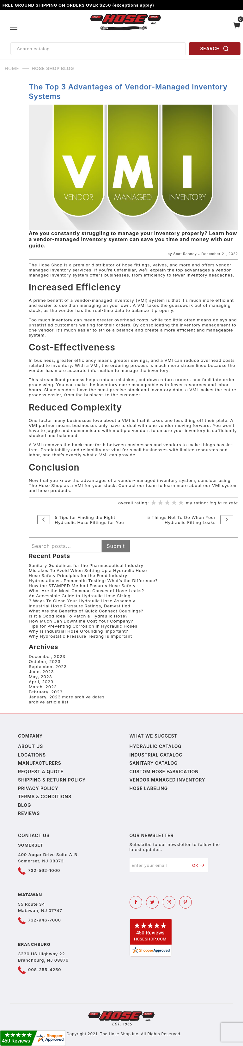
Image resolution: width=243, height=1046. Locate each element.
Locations (32, 754)
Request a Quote (41, 771)
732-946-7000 (44, 919)
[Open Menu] (14, 27)
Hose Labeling (149, 788)
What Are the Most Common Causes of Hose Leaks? (86, 590)
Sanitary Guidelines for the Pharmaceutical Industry (86, 565)
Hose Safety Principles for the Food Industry (78, 575)
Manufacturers (39, 763)
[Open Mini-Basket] (237, 27)
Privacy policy (38, 788)
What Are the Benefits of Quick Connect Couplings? (86, 610)
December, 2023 (47, 656)
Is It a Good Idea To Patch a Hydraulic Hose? (78, 615)
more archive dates (83, 696)
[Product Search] (98, 48)
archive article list (49, 701)
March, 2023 (43, 686)
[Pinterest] (185, 902)
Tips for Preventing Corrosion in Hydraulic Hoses (83, 626)
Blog (24, 805)
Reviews (29, 813)
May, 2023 (40, 676)
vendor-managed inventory (104, 300)
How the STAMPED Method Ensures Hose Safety (82, 585)
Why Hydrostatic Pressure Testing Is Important (80, 636)
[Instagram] (169, 902)
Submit (116, 546)
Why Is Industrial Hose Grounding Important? (78, 631)
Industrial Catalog (156, 754)
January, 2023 (45, 696)
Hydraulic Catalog (156, 746)
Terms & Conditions (44, 796)
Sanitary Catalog (154, 763)
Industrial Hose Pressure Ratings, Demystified (80, 605)
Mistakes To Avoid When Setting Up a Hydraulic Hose (88, 570)
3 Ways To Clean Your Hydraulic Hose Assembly (82, 600)
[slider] (167, 503)
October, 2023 (45, 661)
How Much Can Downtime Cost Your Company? (81, 620)
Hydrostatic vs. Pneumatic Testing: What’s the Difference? (93, 580)
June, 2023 (41, 671)
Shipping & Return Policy (52, 779)
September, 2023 (48, 666)
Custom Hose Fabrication (164, 771)
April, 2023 (41, 681)
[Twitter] (152, 902)
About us (30, 746)
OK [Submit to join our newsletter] (198, 865)
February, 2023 (46, 691)
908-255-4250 (44, 969)
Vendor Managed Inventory (167, 779)
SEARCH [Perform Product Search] (214, 49)
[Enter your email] (159, 865)
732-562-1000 (44, 870)
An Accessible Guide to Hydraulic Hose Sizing (80, 595)
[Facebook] (136, 902)
